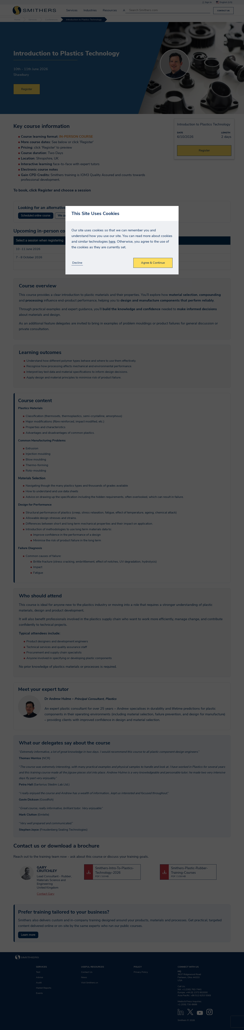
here (112, 241)
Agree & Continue (153, 263)
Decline (77, 263)
